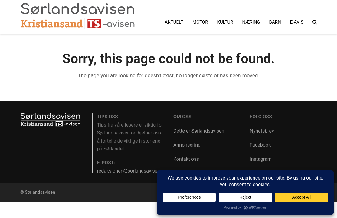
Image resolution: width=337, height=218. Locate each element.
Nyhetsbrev (262, 131)
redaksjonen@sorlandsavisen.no (132, 171)
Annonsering (187, 145)
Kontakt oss (186, 159)
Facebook (260, 145)
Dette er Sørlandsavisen (198, 131)
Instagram (261, 159)
